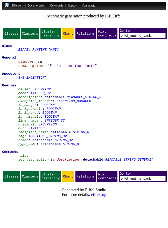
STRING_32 (64, 160)
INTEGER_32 (40, 104)
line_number (29, 137)
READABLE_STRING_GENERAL (128, 183)
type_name (27, 165)
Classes (11, 35)
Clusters (30, 35)
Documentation (36, 5)
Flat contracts (107, 35)
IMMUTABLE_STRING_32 (47, 155)
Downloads (56, 5)
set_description (33, 183)
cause (23, 99)
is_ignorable (30, 123)
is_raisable (29, 132)
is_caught (27, 118)
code (22, 104)
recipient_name (32, 151)
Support (72, 5)
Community (88, 5)
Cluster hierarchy (50, 35)
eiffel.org (98, 221)
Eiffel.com (17, 5)
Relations (85, 35)
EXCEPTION (41, 99)
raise (23, 179)
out (21, 146)
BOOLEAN (47, 118)
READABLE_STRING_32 (85, 108)
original (26, 141)
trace (23, 160)
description (29, 108)
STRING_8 (36, 146)
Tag (21, 155)
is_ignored (28, 127)
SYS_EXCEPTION (31, 85)
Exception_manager (35, 113)
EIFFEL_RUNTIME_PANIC (38, 52)
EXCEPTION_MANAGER (74, 113)
